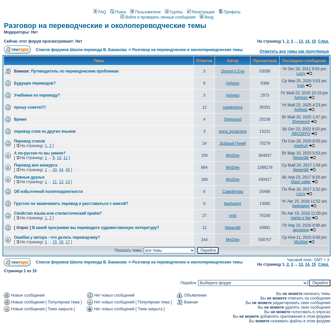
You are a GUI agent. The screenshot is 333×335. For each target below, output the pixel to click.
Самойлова (232, 191)
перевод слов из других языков (45, 131)
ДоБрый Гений (233, 143)
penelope (301, 230)
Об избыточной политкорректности (48, 191)
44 (61, 170)
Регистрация (201, 12)
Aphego (232, 83)
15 (314, 41)
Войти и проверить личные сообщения (157, 17)
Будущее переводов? (35, 83)
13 (301, 41)
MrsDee (232, 155)
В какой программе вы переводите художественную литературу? (95, 227)
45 (67, 170)
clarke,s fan (301, 218)
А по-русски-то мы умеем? (39, 153)
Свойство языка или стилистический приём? (58, 213)
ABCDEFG (300, 133)
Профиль (230, 12)
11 (65, 157)
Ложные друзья (29, 177)
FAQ (99, 12)
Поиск (118, 12)
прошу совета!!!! (30, 107)
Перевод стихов (29, 141)
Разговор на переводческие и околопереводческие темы (105, 25)
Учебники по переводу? (37, 95)
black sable (301, 182)
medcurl (301, 145)
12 (61, 182)
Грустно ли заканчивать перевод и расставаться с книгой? (71, 203)
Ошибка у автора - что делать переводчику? (57, 237)
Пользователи (145, 12)
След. (323, 41)
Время (20, 119)
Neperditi (301, 157)
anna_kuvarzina (232, 131)
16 (61, 242)
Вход (206, 17)
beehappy (232, 203)
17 (67, 242)
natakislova (232, 107)
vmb (232, 215)
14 (307, 41)
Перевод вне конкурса (35, 165)
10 (59, 157)
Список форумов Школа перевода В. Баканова (81, 49)
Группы (174, 12)
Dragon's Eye (233, 71)
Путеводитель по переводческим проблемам (74, 71)
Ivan (301, 85)
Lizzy (300, 73)
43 (54, 170)
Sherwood (232, 119)
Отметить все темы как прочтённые (294, 51)
